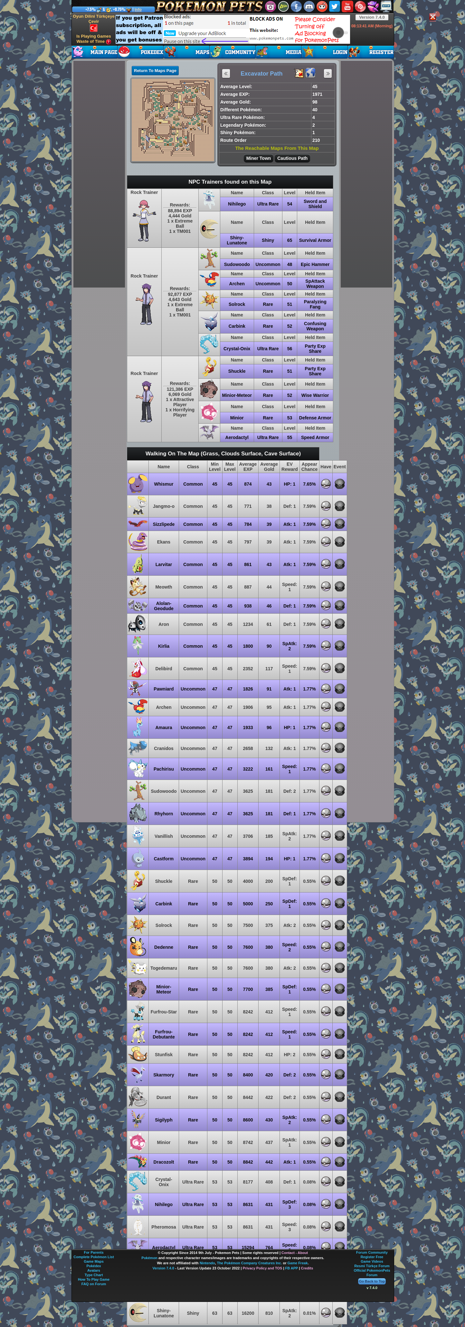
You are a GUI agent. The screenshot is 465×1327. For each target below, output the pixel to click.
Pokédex (93, 1266)
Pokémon (149, 1258)
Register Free (372, 1257)
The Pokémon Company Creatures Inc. (249, 1263)
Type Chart (94, 1275)
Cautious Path (292, 158)
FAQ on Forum (93, 1284)
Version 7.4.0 (372, 17)
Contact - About (294, 1253)
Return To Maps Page (155, 70)
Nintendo (207, 1263)
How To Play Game (93, 1279)
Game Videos (372, 1261)
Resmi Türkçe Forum (371, 1266)
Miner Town (258, 158)
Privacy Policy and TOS (262, 1268)
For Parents (93, 1252)
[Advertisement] (233, 29)
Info (138, 9)
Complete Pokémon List (93, 1257)
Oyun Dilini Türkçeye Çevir (93, 23)
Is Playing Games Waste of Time (93, 39)
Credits (307, 1268)
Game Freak (298, 1263)
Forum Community (372, 1252)
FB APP (291, 1268)
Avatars (93, 1270)
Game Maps (94, 1261)
